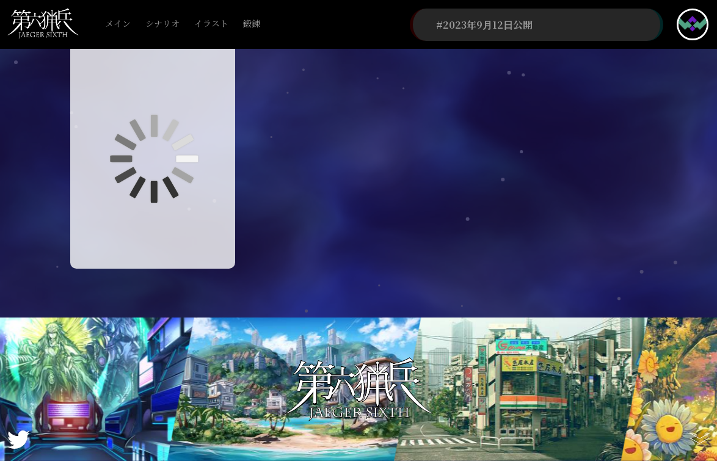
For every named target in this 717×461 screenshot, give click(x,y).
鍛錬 (252, 24)
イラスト (211, 24)
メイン (118, 24)
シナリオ (162, 24)
